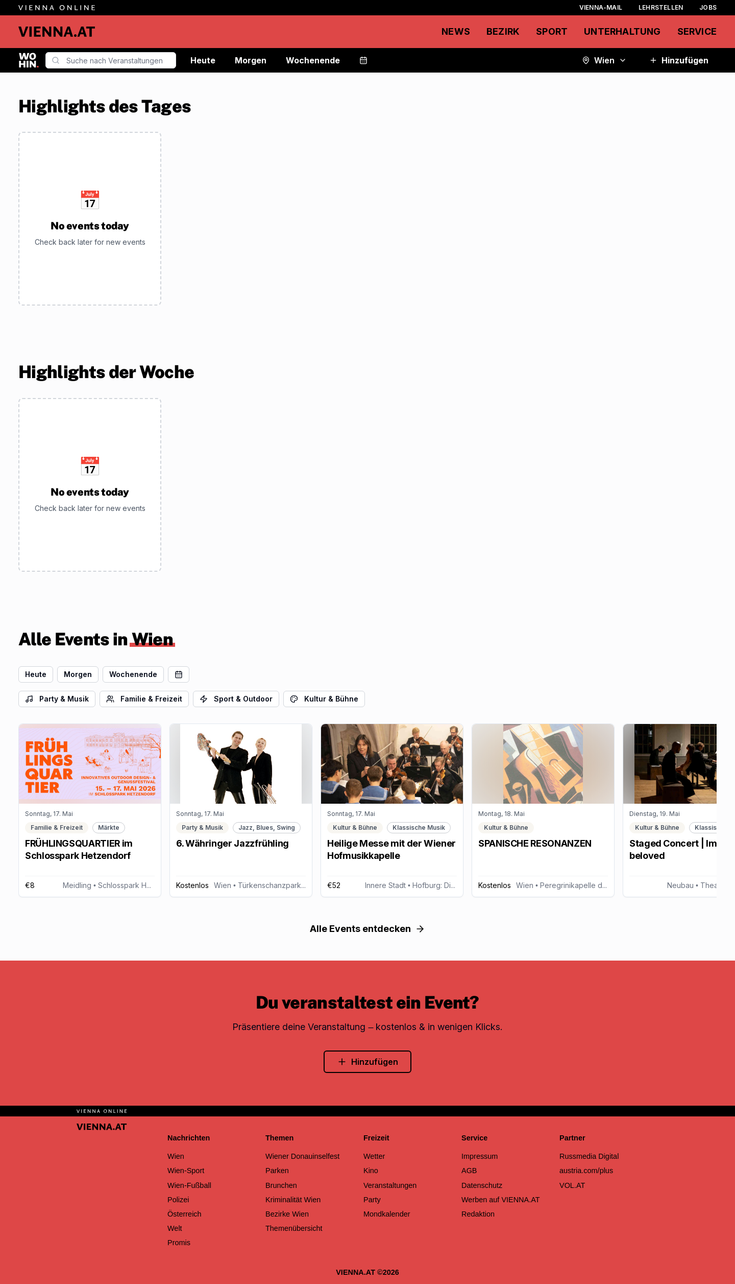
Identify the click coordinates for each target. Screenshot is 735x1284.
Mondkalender (386, 1214)
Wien (604, 60)
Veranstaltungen (389, 1185)
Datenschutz (481, 1185)
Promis (178, 1243)
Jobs (708, 7)
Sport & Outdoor (236, 698)
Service (697, 31)
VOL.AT (572, 1185)
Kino (370, 1170)
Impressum (479, 1156)
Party (372, 1200)
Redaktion (478, 1214)
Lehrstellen (661, 7)
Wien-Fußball (189, 1185)
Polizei (178, 1200)
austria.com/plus (586, 1170)
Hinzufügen (678, 60)
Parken (277, 1170)
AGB (469, 1170)
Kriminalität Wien (293, 1200)
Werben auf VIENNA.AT (500, 1200)
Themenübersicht (294, 1228)
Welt (174, 1228)
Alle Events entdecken (367, 928)
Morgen (250, 60)
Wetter (374, 1156)
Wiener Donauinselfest (302, 1156)
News (456, 31)
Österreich (184, 1214)
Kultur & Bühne (324, 698)
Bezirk (503, 31)
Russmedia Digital (589, 1156)
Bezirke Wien (287, 1214)
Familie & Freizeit (144, 698)
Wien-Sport (185, 1170)
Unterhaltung (622, 31)
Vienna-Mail (600, 7)
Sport (552, 31)
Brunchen (281, 1185)
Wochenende (313, 60)
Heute (202, 60)
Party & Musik (57, 698)
